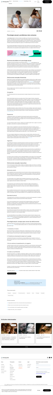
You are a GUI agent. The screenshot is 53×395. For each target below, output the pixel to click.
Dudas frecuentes (12, 369)
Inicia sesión (38, 2)
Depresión (28, 293)
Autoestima (14, 293)
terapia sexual (31, 81)
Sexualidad (42, 293)
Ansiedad (9, 293)
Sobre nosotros (12, 376)
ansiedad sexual (9, 217)
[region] (26, 390)
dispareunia (30, 137)
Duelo (33, 293)
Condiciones (29, 364)
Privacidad (28, 365)
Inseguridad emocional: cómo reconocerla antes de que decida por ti (20, 302)
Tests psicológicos (12, 379)
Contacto (11, 365)
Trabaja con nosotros (11, 375)
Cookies (28, 367)
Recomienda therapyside (12, 368)
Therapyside (17, 270)
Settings (38, 390)
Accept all (47, 390)
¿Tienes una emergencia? (20, 368)
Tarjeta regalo (12, 371)
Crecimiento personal (21, 293)
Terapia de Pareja (10, 295)
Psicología (37, 293)
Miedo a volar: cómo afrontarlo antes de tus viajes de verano (18, 305)
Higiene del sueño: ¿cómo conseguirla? (14, 309)
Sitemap (11, 378)
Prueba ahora (21, 365)
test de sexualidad (11, 224)
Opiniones (11, 372)
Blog (10, 364)
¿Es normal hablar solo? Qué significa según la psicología (17, 307)
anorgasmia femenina (10, 111)
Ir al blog (26, 346)
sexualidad (29, 62)
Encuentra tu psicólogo (47, 2)
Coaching (2, 372)
